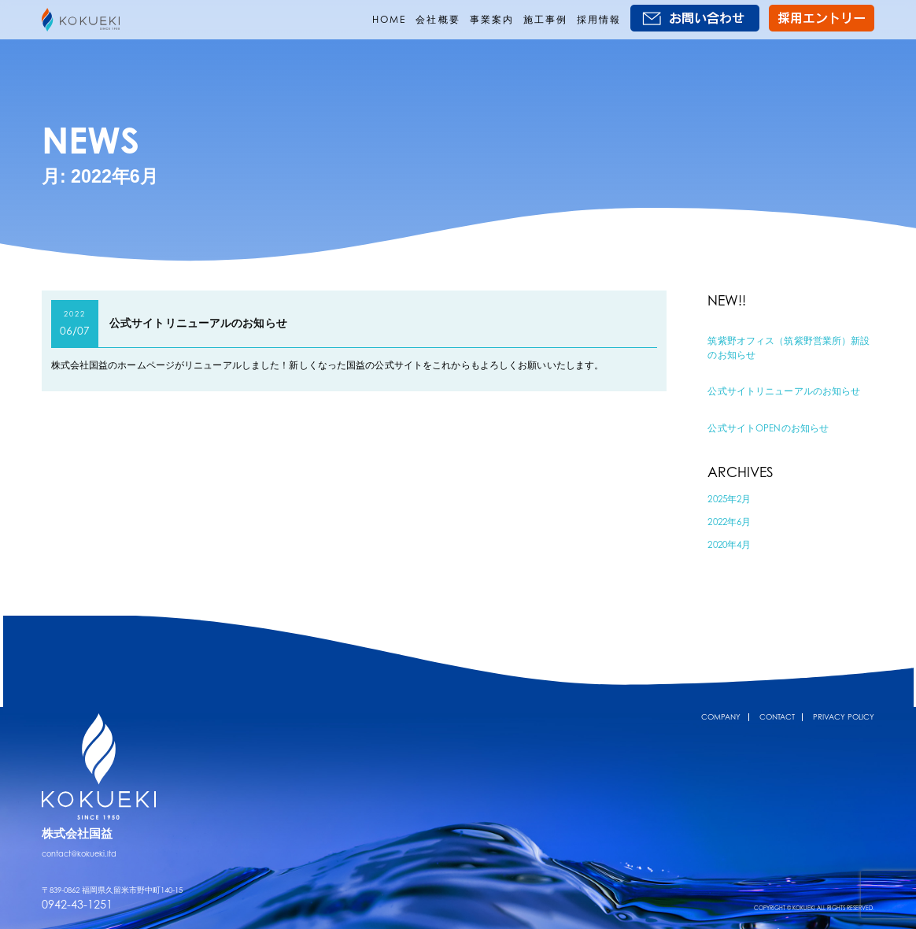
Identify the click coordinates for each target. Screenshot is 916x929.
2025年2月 (729, 499)
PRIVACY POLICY (843, 716)
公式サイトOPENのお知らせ (768, 428)
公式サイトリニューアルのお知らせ (198, 322)
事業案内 (492, 19)
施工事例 (545, 19)
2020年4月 (729, 544)
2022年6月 (729, 521)
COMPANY (721, 716)
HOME (389, 19)
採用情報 (599, 19)
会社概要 (438, 19)
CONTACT (777, 716)
